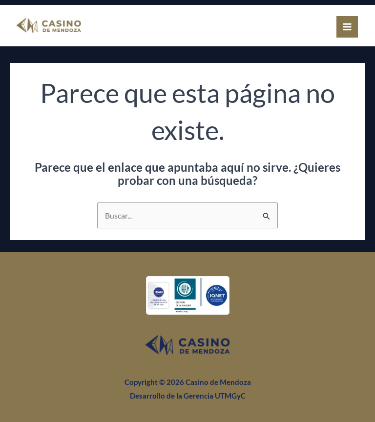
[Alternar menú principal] (347, 27)
